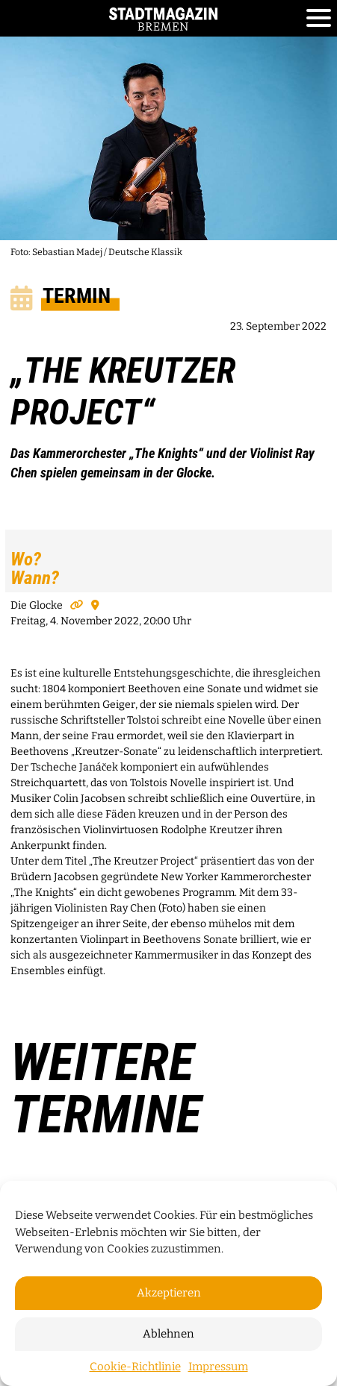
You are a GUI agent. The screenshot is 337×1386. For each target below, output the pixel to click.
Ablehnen (168, 1333)
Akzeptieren (169, 1292)
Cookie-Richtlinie (135, 1366)
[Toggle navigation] (319, 18)
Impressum (218, 1366)
